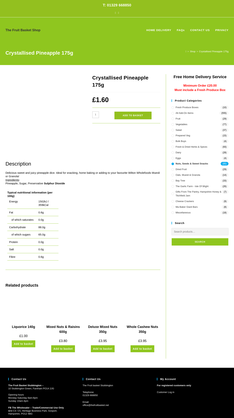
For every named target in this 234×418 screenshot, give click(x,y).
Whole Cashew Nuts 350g (142, 304)
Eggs (178, 158)
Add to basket (133, 115)
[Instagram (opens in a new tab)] (118, 12)
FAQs (197, 408)
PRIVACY (224, 408)
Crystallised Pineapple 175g (214, 51)
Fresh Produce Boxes (187, 107)
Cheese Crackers (185, 201)
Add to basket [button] (23, 319)
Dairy (178, 152)
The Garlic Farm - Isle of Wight (192, 186)
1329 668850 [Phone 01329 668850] (91, 370)
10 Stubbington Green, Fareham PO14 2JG (31, 363)
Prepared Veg (183, 135)
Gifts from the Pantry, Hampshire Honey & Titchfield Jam (198, 193)
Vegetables (181, 124)
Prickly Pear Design (28, 408)
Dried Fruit (181, 169)
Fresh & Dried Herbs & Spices (191, 146)
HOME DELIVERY (183, 408)
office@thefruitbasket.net (96, 380)
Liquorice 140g (23, 302)
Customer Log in (165, 367)
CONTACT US (210, 408)
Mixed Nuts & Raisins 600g (63, 304)
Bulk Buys (181, 141)
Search (200, 242)
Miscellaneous (183, 212)
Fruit (178, 118)
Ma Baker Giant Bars (187, 207)
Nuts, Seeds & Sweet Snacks (192, 163)
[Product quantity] (95, 114)
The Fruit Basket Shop (22, 30)
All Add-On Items (184, 113)
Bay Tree (180, 180)
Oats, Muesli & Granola (188, 175)
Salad (179, 130)
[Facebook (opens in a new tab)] (115, 12)
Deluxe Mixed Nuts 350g (102, 304)
